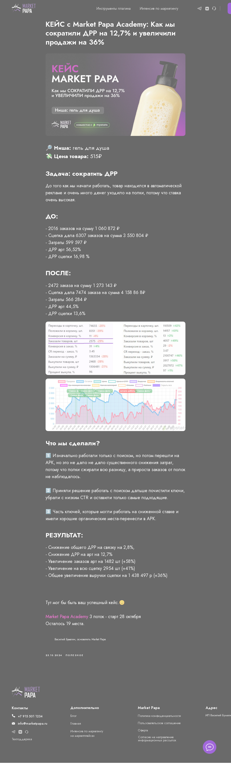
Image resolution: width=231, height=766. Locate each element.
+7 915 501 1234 (30, 719)
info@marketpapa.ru (32, 726)
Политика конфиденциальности (159, 719)
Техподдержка (22, 742)
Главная (75, 726)
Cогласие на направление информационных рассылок (157, 742)
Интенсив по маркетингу (159, 8)
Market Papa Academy (67, 618)
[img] (26, 695)
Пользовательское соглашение (159, 726)
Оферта (143, 733)
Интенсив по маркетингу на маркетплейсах (86, 736)
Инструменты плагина (113, 8)
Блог (73, 719)
